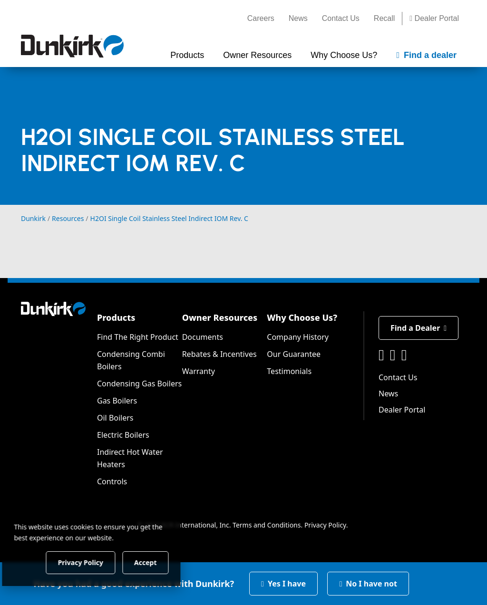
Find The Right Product (137, 337)
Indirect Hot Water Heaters (130, 458)
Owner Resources (220, 317)
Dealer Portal (434, 18)
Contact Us (341, 18)
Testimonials (289, 371)
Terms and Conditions (267, 524)
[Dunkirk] (72, 46)
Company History (298, 337)
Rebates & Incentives (219, 354)
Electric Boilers (123, 435)
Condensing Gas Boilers (139, 383)
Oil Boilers (115, 418)
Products (116, 317)
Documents (202, 337)
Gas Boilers (117, 400)
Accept (162, 562)
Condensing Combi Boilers (131, 360)
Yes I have (283, 583)
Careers (260, 18)
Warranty (198, 371)
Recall (384, 18)
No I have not (368, 583)
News (298, 18)
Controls (112, 481)
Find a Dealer (418, 328)
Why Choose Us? (302, 317)
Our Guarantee (294, 354)
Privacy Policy (325, 524)
